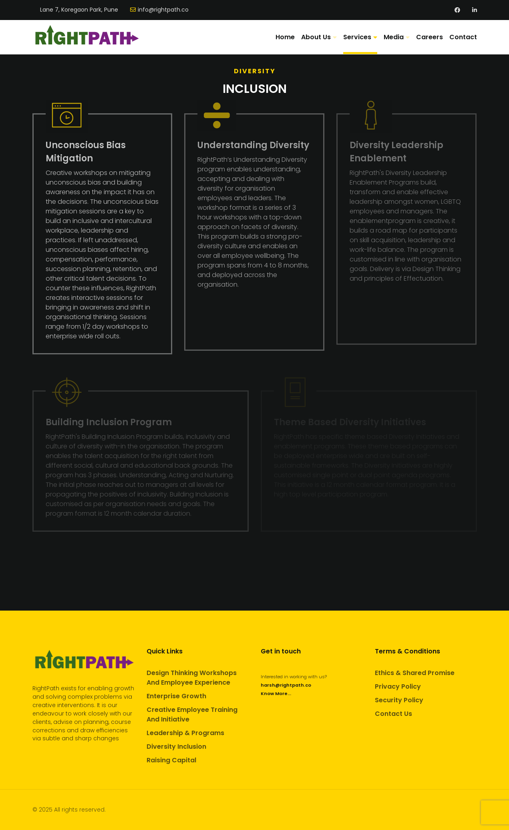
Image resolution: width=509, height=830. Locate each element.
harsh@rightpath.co (286, 685)
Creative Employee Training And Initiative (192, 714)
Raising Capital (171, 760)
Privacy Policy (398, 686)
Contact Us (393, 713)
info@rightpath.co (163, 10)
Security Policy (399, 700)
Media (394, 37)
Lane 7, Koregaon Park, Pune (79, 10)
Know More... (276, 693)
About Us (316, 37)
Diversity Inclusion (176, 746)
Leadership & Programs (185, 733)
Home (285, 37)
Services (357, 37)
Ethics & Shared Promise (415, 672)
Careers (429, 37)
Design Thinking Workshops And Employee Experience (192, 677)
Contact (463, 37)
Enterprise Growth (176, 696)
